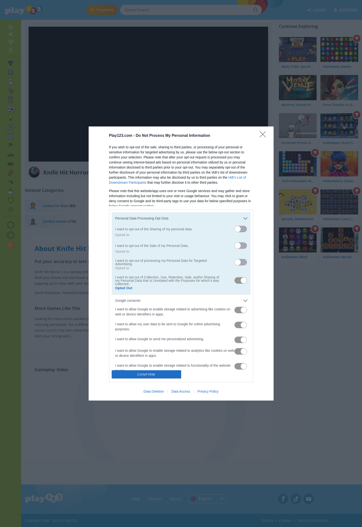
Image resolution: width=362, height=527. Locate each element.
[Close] (264, 135)
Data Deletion (154, 391)
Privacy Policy (207, 391)
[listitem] (181, 218)
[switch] (240, 229)
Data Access (180, 391)
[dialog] (181, 263)
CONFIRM (146, 374)
